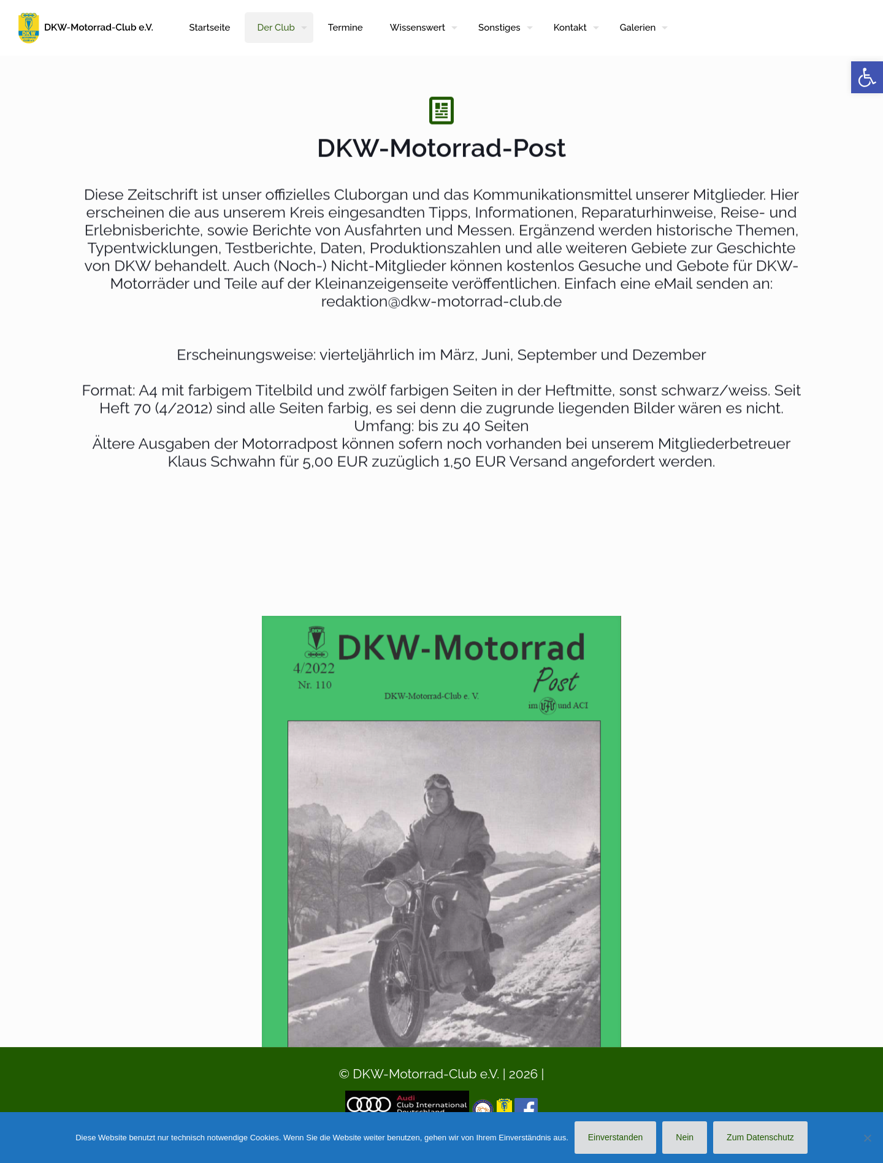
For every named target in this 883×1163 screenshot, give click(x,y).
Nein (685, 1137)
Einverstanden (615, 1137)
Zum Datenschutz (760, 1137)
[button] (867, 77)
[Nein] (868, 1138)
